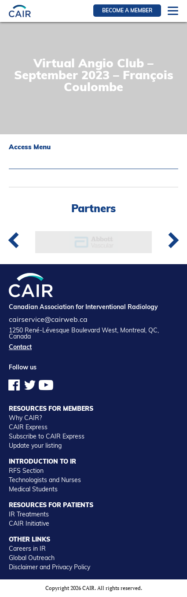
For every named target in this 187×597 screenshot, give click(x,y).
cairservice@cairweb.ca (48, 319)
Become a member (127, 10)
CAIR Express (28, 427)
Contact (20, 347)
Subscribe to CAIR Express (46, 436)
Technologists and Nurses (45, 480)
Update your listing (35, 446)
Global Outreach (32, 558)
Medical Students (33, 489)
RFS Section (26, 471)
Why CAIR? (25, 418)
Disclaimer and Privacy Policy (49, 567)
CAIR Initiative (29, 523)
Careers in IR (27, 549)
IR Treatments (29, 514)
